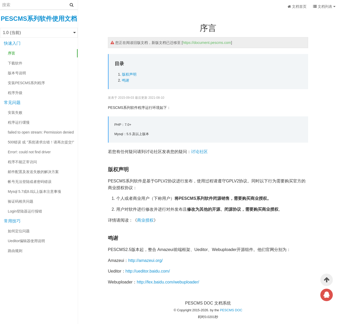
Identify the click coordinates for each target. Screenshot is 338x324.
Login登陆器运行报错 (25, 211)
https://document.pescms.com (207, 43)
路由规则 (15, 251)
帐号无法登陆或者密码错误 (29, 182)
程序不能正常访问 (22, 162)
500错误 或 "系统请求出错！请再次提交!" (41, 142)
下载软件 (15, 63)
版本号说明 (17, 73)
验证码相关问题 (20, 201)
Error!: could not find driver (29, 152)
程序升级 (15, 93)
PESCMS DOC (231, 310)
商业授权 (145, 220)
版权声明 (129, 74)
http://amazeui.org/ (145, 260)
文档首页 (297, 6)
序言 (11, 53)
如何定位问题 (19, 231)
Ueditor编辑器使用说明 (26, 241)
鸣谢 (125, 80)
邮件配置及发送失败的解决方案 (33, 172)
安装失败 (15, 112)
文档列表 (324, 6)
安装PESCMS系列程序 (26, 83)
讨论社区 (199, 151)
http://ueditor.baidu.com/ (148, 271)
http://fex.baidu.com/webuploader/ (168, 282)
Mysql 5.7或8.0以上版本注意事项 (34, 191)
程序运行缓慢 (19, 122)
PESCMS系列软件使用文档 (39, 18)
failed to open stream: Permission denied (41, 132)
